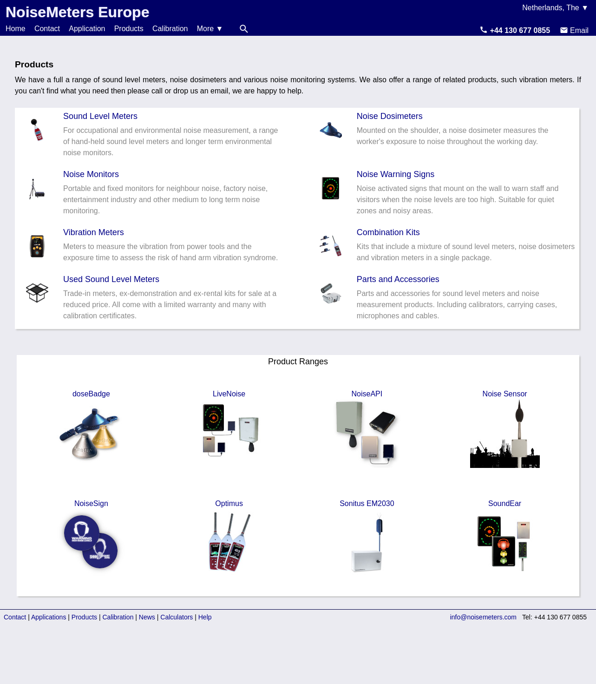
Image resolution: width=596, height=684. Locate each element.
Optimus (229, 539)
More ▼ (210, 29)
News (147, 617)
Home (16, 29)
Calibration (170, 29)
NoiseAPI (367, 429)
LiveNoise (229, 429)
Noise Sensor (505, 429)
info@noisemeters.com (483, 617)
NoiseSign (91, 539)
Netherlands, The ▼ (555, 8)
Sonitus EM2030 (367, 539)
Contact (47, 29)
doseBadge (91, 429)
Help (205, 617)
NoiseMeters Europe (77, 12)
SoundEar (505, 539)
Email (574, 30)
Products (129, 29)
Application (87, 29)
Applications (48, 617)
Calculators (176, 617)
